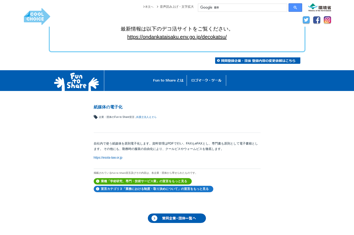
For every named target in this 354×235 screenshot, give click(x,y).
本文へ (149, 6)
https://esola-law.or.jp (108, 157)
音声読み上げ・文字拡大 (177, 6)
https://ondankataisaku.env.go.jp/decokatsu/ (177, 37)
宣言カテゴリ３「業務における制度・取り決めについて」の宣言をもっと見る (155, 189)
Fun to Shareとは (168, 80)
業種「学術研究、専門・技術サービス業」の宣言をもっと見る (144, 181)
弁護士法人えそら (146, 117)
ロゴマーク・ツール (206, 80)
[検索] (242, 7)
